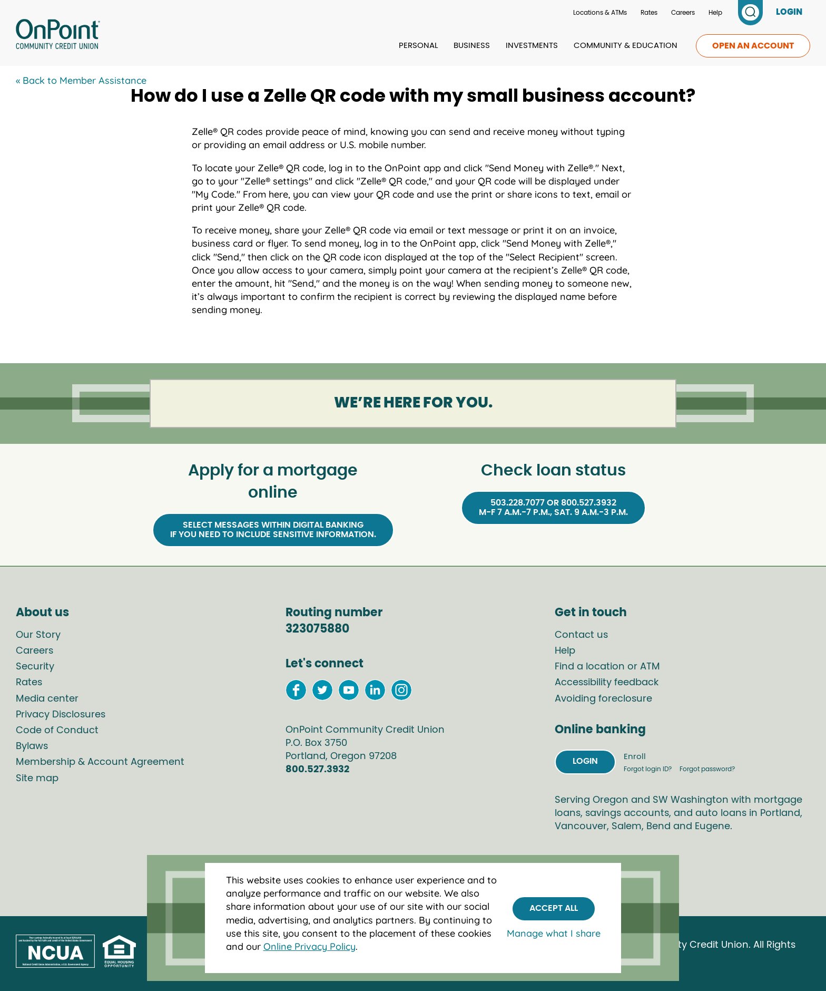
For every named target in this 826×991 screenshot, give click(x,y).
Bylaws (32, 746)
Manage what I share (554, 933)
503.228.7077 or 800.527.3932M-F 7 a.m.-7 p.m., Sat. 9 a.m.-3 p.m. (553, 508)
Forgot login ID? (648, 769)
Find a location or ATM (607, 667)
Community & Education (625, 46)
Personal (418, 46)
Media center (47, 699)
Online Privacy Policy (309, 946)
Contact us (581, 635)
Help (715, 12)
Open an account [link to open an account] (753, 46)
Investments (532, 46)
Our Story (38, 635)
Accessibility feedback (606, 682)
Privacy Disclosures (60, 715)
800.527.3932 (317, 769)
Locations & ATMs (600, 12)
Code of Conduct (57, 730)
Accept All (553, 908)
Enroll (635, 757)
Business (472, 46)
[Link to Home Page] (58, 36)
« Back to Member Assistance (81, 80)
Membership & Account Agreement (100, 762)
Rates (649, 12)
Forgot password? (707, 769)
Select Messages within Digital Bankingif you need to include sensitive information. (273, 530)
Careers (683, 12)
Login (585, 761)
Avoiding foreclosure (603, 699)
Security (35, 667)
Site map (37, 778)
